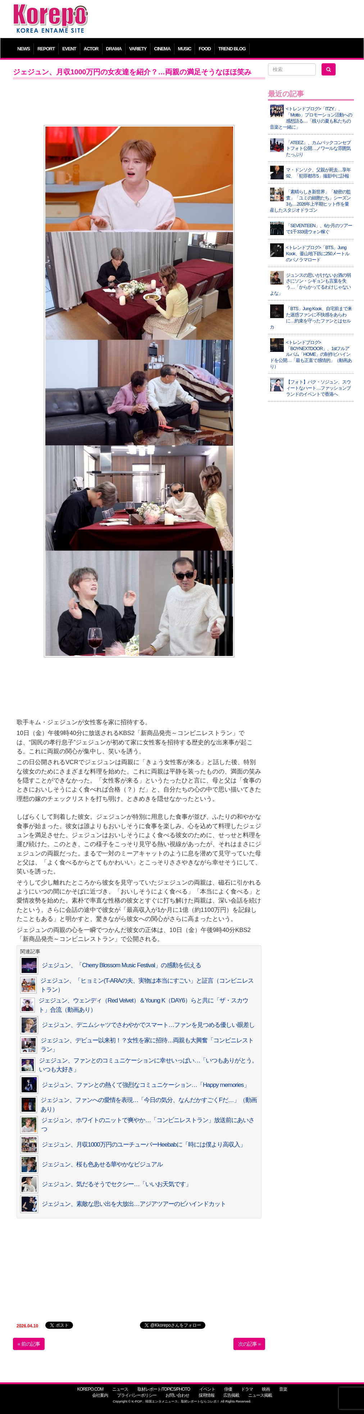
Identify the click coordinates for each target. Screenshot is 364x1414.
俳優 (228, 1389)
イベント (207, 1389)
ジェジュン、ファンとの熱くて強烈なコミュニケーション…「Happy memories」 (146, 1085)
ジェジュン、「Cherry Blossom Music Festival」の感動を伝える (121, 965)
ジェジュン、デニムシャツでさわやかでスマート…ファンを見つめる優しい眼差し (148, 1025)
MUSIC (184, 48)
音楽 (283, 1389)
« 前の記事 (29, 1344)
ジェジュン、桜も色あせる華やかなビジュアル (102, 1164)
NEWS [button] (23, 48)
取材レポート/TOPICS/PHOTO (163, 1389)
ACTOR (91, 48)
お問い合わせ (177, 1395)
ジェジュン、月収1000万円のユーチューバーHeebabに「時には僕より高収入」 (144, 1144)
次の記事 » (249, 1344)
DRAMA (114, 48)
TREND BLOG (232, 48)
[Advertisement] (225, 20)
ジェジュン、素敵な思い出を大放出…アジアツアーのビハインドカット (134, 1203)
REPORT (46, 48)
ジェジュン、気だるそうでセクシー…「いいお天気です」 (116, 1184)
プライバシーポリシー (136, 1395)
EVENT (69, 48)
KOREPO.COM (90, 1389)
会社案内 (100, 1395)
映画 (266, 1389)
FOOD (205, 48)
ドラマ (247, 1389)
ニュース (120, 1389)
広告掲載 (231, 1395)
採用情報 (206, 1395)
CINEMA (162, 48)
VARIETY (137, 48)
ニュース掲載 (260, 1395)
